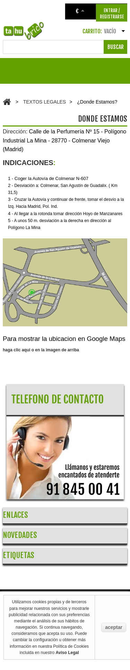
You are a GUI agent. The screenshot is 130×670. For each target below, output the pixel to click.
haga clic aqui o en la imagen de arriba (41, 350)
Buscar (115, 46)
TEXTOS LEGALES (44, 102)
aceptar (113, 627)
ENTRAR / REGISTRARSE (112, 13)
